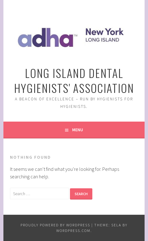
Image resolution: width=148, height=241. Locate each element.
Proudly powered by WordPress (55, 225)
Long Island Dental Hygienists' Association (74, 80)
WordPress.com (73, 230)
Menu (77, 130)
